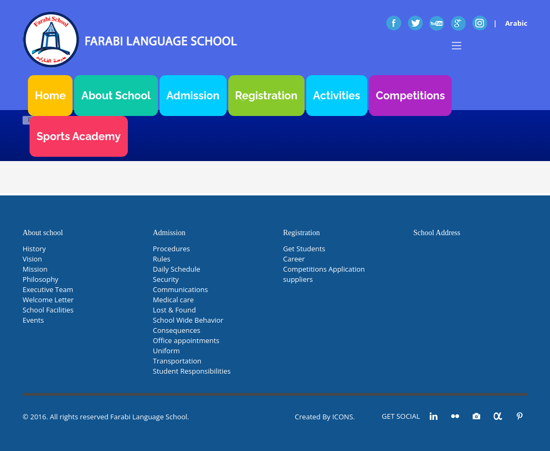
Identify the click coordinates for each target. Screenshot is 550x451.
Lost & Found (174, 310)
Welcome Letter (48, 299)
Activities (336, 95)
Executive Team (48, 289)
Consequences (176, 330)
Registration (266, 95)
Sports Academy (79, 136)
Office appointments (186, 340)
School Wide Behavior (188, 320)
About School (115, 95)
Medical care (173, 299)
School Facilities (48, 310)
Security (166, 279)
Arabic (516, 23)
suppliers (298, 279)
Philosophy (41, 279)
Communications (180, 289)
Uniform (166, 350)
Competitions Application (324, 269)
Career (294, 259)
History (34, 248)
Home (50, 95)
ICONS (342, 416)
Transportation (177, 361)
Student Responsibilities (192, 371)
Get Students (304, 248)
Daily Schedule (176, 269)
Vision (32, 259)
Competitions (410, 95)
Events (33, 320)
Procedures (171, 248)
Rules (162, 259)
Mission (35, 269)
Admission (193, 95)
